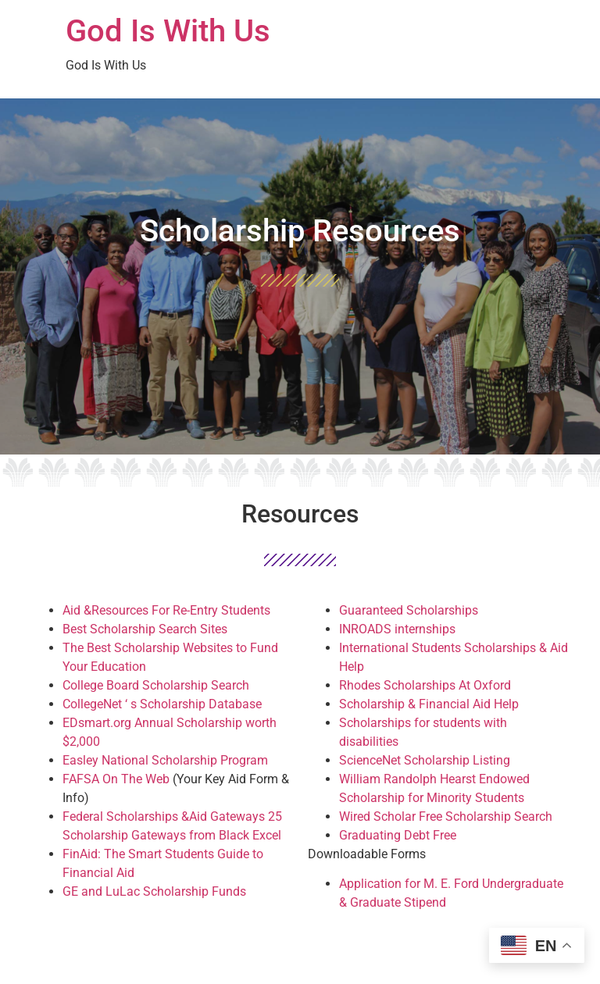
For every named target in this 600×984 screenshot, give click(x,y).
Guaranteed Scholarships (408, 610)
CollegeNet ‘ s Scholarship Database (162, 704)
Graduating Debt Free (397, 835)
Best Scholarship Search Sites (144, 629)
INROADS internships (397, 629)
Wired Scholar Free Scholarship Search (445, 816)
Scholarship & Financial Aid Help (429, 704)
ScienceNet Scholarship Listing (424, 760)
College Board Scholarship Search (155, 685)
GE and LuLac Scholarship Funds (154, 891)
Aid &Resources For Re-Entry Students (166, 610)
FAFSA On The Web (116, 779)
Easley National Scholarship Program (165, 760)
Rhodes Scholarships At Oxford (425, 685)
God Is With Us (168, 30)
